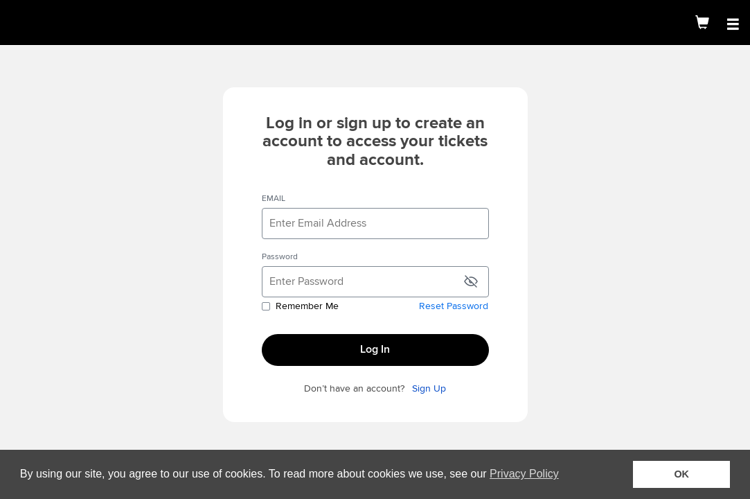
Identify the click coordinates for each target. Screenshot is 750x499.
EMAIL (273, 199)
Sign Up (429, 389)
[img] (62, 22)
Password (280, 257)
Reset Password (453, 306)
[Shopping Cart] (702, 23)
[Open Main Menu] (733, 24)
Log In (375, 349)
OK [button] (681, 474)
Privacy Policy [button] (524, 474)
